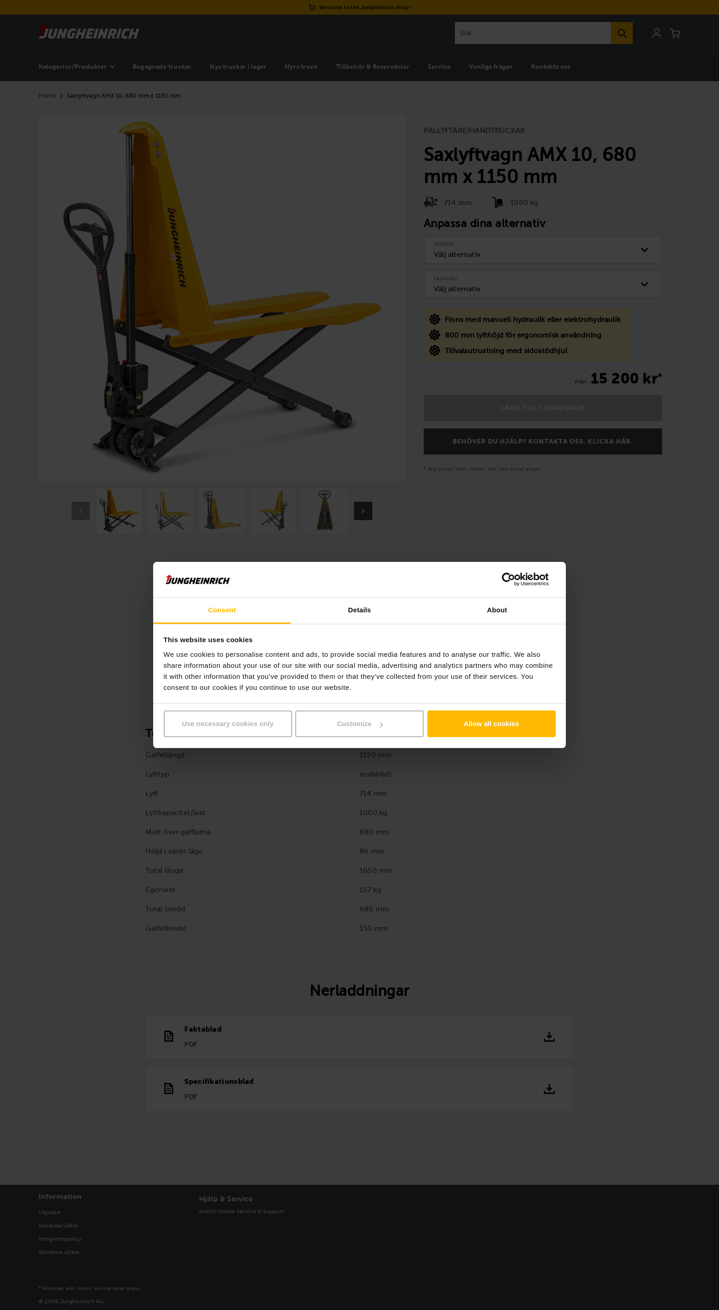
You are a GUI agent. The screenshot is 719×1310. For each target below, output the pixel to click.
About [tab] (497, 610)
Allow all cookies (491, 723)
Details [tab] (359, 610)
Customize (360, 723)
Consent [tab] (222, 610)
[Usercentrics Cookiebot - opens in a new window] (516, 579)
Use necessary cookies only (227, 723)
